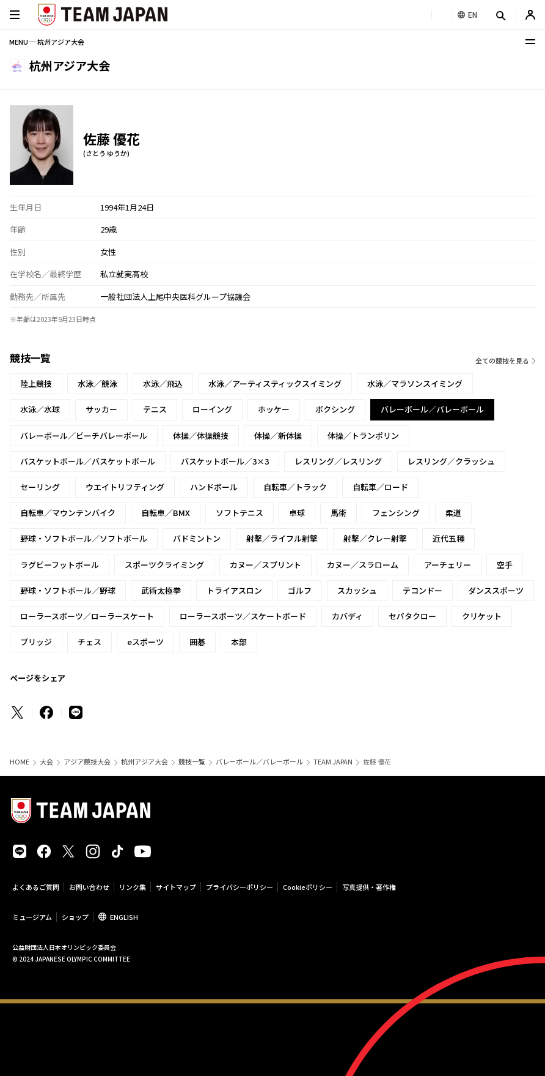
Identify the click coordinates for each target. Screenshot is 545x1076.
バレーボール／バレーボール (259, 761)
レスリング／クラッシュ (451, 461)
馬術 (338, 512)
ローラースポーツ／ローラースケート (87, 616)
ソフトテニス (239, 512)
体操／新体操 (278, 435)
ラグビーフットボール (59, 564)
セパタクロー (412, 616)
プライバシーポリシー (239, 887)
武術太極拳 (161, 590)
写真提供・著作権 (369, 887)
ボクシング (335, 409)
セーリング (40, 487)
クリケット (482, 616)
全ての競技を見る (502, 360)
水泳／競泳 (97, 383)
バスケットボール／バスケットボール (87, 461)
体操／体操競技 (201, 435)
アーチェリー (447, 564)
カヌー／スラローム (362, 564)
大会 (46, 761)
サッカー (101, 409)
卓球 (297, 512)
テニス (155, 409)
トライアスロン (234, 590)
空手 (505, 564)
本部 (239, 642)
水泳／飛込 (163, 383)
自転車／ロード (380, 487)
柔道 (453, 512)
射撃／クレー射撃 (375, 538)
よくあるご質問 (35, 887)
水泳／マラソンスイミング (415, 383)
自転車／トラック (295, 487)
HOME (19, 761)
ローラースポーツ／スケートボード (243, 616)
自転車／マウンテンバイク (67, 512)
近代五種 (448, 538)
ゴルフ (300, 590)
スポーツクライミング (164, 564)
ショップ (75, 917)
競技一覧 (191, 761)
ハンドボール (214, 487)
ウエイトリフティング (125, 487)
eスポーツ (145, 642)
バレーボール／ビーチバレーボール (83, 435)
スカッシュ (357, 590)
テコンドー (422, 590)
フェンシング (396, 512)
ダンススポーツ (496, 590)
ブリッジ (36, 642)
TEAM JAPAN (333, 761)
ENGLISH (124, 917)
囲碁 (197, 642)
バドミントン (197, 538)
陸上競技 (36, 383)
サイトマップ (176, 887)
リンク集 (132, 887)
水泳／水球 (40, 409)
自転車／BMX (165, 512)
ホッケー (274, 409)
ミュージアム (32, 917)
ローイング (212, 409)
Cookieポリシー (307, 887)
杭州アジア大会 (144, 761)
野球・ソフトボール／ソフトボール (83, 538)
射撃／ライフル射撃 (282, 538)
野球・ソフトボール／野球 (67, 590)
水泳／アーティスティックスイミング (275, 383)
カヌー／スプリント (265, 564)
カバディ (347, 616)
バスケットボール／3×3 (225, 461)
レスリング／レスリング (338, 461)
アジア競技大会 (87, 761)
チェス (89, 642)
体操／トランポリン (363, 435)
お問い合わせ (89, 887)
